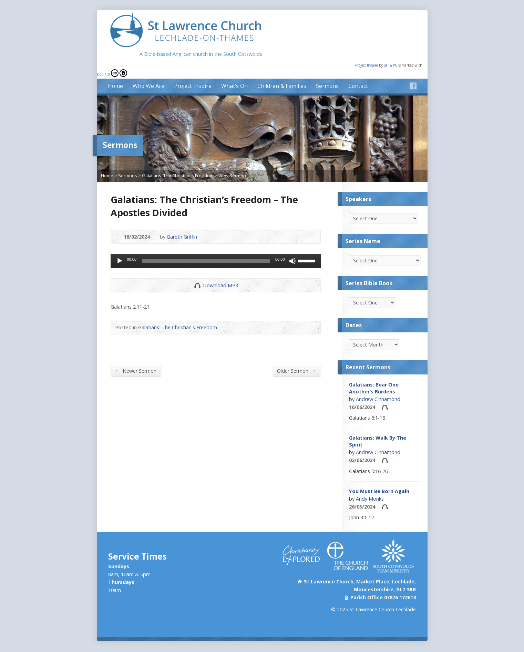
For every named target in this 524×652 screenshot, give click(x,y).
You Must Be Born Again (379, 479)
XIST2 (280, 643)
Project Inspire (367, 53)
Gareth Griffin (182, 224)
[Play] (119, 248)
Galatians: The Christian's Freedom (178, 163)
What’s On (234, 74)
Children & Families (281, 74)
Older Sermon (296, 358)
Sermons (327, 74)
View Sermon (232, 163)
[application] (216, 249)
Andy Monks (370, 486)
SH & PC (391, 53)
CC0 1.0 (112, 61)
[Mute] (292, 248)
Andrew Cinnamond (378, 387)
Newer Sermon (135, 358)
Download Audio (197, 273)
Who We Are (148, 74)
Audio (385, 395)
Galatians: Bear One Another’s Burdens (374, 376)
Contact (358, 74)
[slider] (206, 249)
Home (115, 74)
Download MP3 (220, 273)
